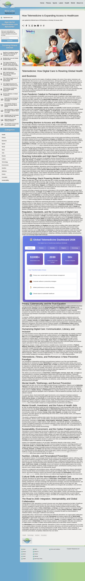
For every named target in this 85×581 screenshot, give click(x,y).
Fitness (48, 3)
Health (67, 3)
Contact (36, 553)
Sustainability (5, 180)
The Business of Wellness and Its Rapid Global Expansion (10, 89)
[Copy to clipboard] (43, 26)
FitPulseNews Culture (43, 326)
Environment (5, 165)
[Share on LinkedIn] (35, 25)
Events (3, 174)
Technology (5, 162)
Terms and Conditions (55, 549)
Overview (30, 248)
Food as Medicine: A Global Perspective (10, 94)
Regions (64, 248)
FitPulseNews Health (56, 354)
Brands (4, 156)
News (3, 149)
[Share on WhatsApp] (32, 25)
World (73, 3)
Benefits (52, 248)
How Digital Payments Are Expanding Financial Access (10, 84)
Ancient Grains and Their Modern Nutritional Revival (10, 69)
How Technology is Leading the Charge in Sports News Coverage (11, 111)
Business (4, 140)
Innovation (4, 177)
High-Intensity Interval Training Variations (10, 120)
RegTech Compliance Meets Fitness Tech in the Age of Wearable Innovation (10, 54)
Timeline (41, 248)
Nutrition (4, 168)
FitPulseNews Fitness (72, 369)
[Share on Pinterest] (38, 25)
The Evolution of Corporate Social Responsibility (11, 124)
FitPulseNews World (70, 104)
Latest (61, 3)
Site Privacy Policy (38, 558)
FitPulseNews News (38, 175)
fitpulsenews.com (8, 17)
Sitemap (36, 556)
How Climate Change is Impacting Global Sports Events (10, 105)
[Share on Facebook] (26, 25)
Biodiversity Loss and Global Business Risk (10, 59)
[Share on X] (29, 25)
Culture (4, 159)
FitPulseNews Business (32, 145)
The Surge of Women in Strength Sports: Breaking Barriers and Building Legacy (10, 64)
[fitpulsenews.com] (8, 3)
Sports (55, 3)
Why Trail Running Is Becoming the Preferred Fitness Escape (9, 74)
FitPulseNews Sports (29, 496)
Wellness (4, 171)
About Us (80, 3)
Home (42, 3)
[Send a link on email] (41, 25)
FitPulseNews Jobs (47, 425)
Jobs (3, 153)
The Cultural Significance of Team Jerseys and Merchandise (10, 79)
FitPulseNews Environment (59, 451)
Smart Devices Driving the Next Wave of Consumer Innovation (11, 99)
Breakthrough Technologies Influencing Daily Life (11, 115)
